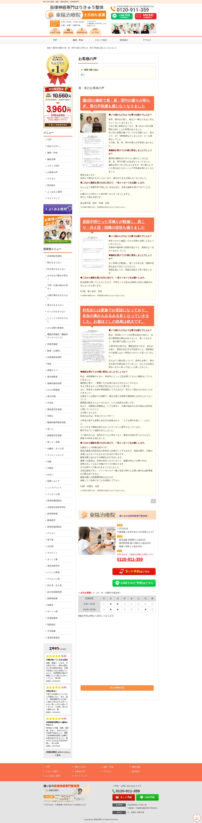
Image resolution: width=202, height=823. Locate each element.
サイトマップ (53, 198)
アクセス (147, 40)
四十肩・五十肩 (54, 585)
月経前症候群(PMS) (56, 507)
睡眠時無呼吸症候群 (56, 422)
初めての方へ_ (54, 146)
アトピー (51, 533)
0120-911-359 (130, 559)
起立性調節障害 (54, 592)
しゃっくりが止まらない (57, 319)
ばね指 (50, 546)
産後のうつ (52, 370)
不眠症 (50, 468)
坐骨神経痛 (52, 514)
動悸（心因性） (54, 351)
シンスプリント (54, 488)
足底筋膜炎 (52, 618)
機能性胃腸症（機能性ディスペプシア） (57, 336)
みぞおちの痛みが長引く (57, 277)
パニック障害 (53, 572)
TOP (55, 40)
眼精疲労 (51, 520)
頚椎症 (50, 605)
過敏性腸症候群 (54, 383)
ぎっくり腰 (52, 559)
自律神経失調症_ (55, 256)
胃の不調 (51, 396)
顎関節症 (51, 625)
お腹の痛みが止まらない (57, 297)
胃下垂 (50, 540)
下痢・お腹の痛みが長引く (57, 287)
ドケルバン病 (53, 579)
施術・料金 (78, 40)
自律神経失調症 (54, 357)
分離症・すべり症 (55, 448)
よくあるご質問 (54, 192)
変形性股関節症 (54, 527)
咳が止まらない (54, 262)
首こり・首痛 (53, 442)
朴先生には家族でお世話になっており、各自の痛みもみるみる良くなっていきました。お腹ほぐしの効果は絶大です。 (115, 316)
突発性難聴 (52, 344)
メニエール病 (53, 494)
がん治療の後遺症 (55, 328)
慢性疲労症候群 (54, 409)
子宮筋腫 (51, 631)
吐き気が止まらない (56, 269)
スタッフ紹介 (101, 40)
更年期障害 (52, 377)
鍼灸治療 (51, 159)
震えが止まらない (55, 305)
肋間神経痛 (52, 598)
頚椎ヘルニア (53, 481)
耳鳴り (50, 416)
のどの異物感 (53, 390)
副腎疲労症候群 (54, 435)
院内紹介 (124, 40)
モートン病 (52, 611)
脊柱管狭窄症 (53, 566)
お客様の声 (52, 172)
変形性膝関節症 (54, 501)
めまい (50, 474)
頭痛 (49, 461)
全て (83, 74)
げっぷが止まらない (56, 311)
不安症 (50, 403)
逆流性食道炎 (53, 638)
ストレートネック (55, 455)
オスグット (52, 553)
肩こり (50, 429)
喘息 (49, 364)
